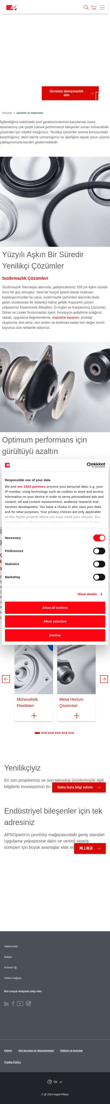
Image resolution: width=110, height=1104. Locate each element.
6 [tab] (71, 733)
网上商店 (86, 848)
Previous (6, 679)
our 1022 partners (31, 486)
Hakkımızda (11, 946)
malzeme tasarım (65, 317)
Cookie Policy (12, 1062)
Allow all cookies (55, 607)
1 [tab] (37, 733)
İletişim (8, 957)
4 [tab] (57, 733)
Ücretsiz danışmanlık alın (66, 93)
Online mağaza (12, 978)
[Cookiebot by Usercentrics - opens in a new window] (86, 465)
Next (104, 679)
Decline (55, 635)
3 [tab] (50, 733)
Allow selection (55, 621)
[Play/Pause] (101, 97)
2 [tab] (44, 733)
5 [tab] (64, 733)
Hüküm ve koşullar (71, 1050)
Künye (8, 1050)
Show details (87, 594)
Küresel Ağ (10, 967)
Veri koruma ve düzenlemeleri (36, 1050)
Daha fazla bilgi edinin (75, 787)
